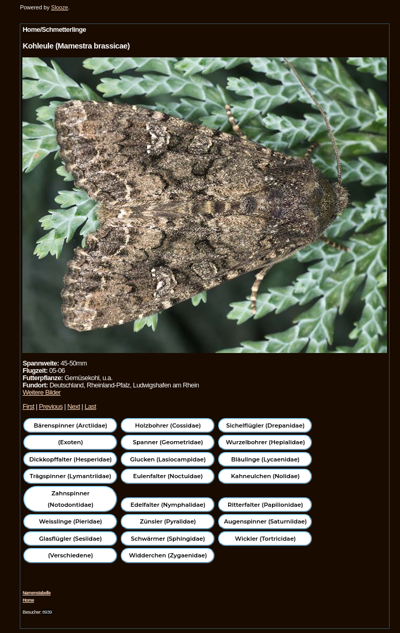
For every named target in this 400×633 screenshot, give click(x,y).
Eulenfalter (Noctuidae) (168, 476)
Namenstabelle (36, 592)
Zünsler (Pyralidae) (168, 521)
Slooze (59, 7)
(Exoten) (70, 442)
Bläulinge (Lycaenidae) (265, 459)
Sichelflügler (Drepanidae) (265, 425)
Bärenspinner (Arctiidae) (70, 425)
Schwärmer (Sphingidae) (168, 538)
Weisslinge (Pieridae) (70, 521)
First (28, 406)
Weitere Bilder (41, 392)
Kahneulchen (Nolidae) (265, 476)
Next (73, 406)
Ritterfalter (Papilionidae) (265, 504)
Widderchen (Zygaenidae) (168, 555)
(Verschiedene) (70, 555)
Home (28, 600)
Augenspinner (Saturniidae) (265, 521)
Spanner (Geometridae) (168, 442)
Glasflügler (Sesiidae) (70, 538)
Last (90, 406)
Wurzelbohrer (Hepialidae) (265, 442)
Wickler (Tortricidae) (265, 538)
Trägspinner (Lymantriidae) (70, 476)
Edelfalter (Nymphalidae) (168, 504)
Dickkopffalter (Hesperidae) (70, 459)
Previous (51, 406)
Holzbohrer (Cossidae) (168, 425)
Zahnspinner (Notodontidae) (70, 499)
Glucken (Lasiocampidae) (168, 459)
